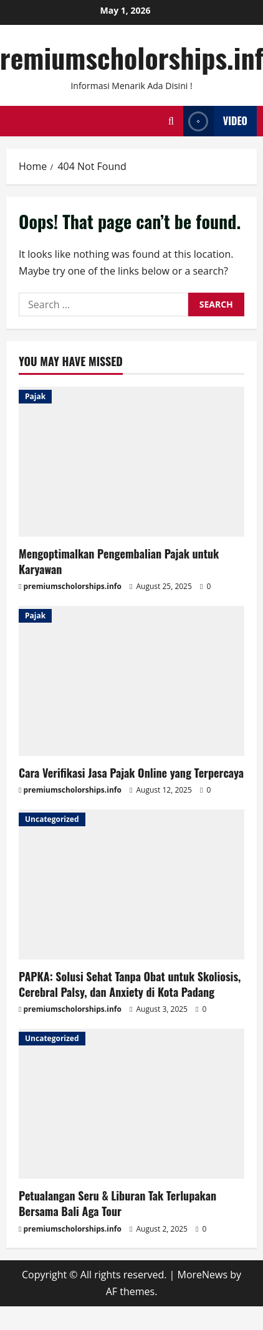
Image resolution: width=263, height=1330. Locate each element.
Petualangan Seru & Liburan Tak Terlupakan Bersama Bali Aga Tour (117, 1203)
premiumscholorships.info (73, 586)
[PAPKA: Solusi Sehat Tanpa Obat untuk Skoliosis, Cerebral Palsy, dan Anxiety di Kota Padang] (131, 884)
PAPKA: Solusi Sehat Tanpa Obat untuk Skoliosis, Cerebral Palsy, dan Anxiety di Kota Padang (130, 984)
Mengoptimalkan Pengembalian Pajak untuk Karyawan (119, 561)
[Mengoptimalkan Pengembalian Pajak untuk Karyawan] (131, 462)
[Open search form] (171, 121)
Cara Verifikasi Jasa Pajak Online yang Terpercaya (131, 773)
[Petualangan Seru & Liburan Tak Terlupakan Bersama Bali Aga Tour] (131, 1104)
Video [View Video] (215, 121)
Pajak (35, 396)
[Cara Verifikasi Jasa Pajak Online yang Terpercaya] (131, 681)
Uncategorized (52, 819)
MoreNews (203, 1274)
